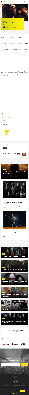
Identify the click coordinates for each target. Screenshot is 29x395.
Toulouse (6, 132)
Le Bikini (6, 134)
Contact (16, 382)
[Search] (25, 2)
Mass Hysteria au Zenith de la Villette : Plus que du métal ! (17, 147)
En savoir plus (14, 393)
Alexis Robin (8, 27)
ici (21, 49)
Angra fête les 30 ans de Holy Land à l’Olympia (13, 203)
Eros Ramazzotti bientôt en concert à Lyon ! (14, 232)
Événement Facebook (7, 117)
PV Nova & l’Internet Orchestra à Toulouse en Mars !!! (11, 154)
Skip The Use (7, 130)
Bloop (25, 386)
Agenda (4, 20)
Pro (12, 382)
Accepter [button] (22, 391)
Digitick (4, 123)
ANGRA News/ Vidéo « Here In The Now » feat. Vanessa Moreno (14, 331)
